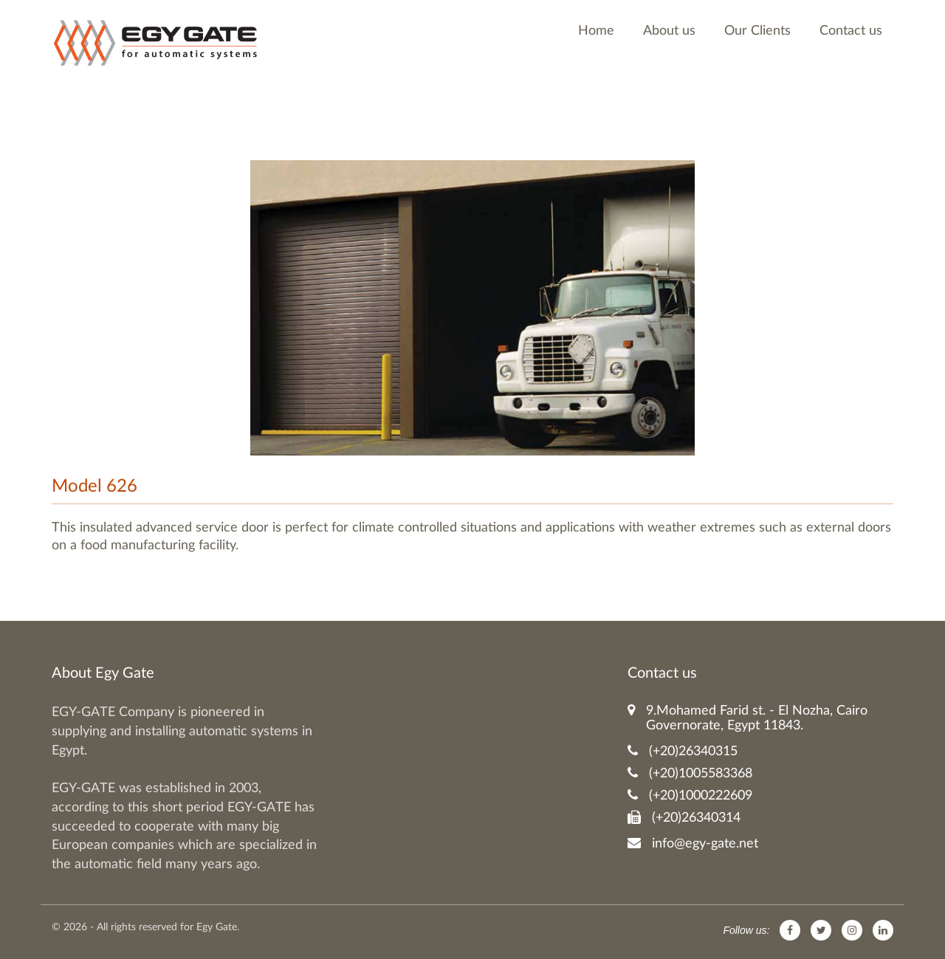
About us (669, 31)
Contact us (850, 31)
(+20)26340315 (683, 751)
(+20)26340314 (684, 818)
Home (596, 31)
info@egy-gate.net (693, 843)
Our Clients (757, 31)
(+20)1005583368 (690, 773)
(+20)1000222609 (690, 795)
